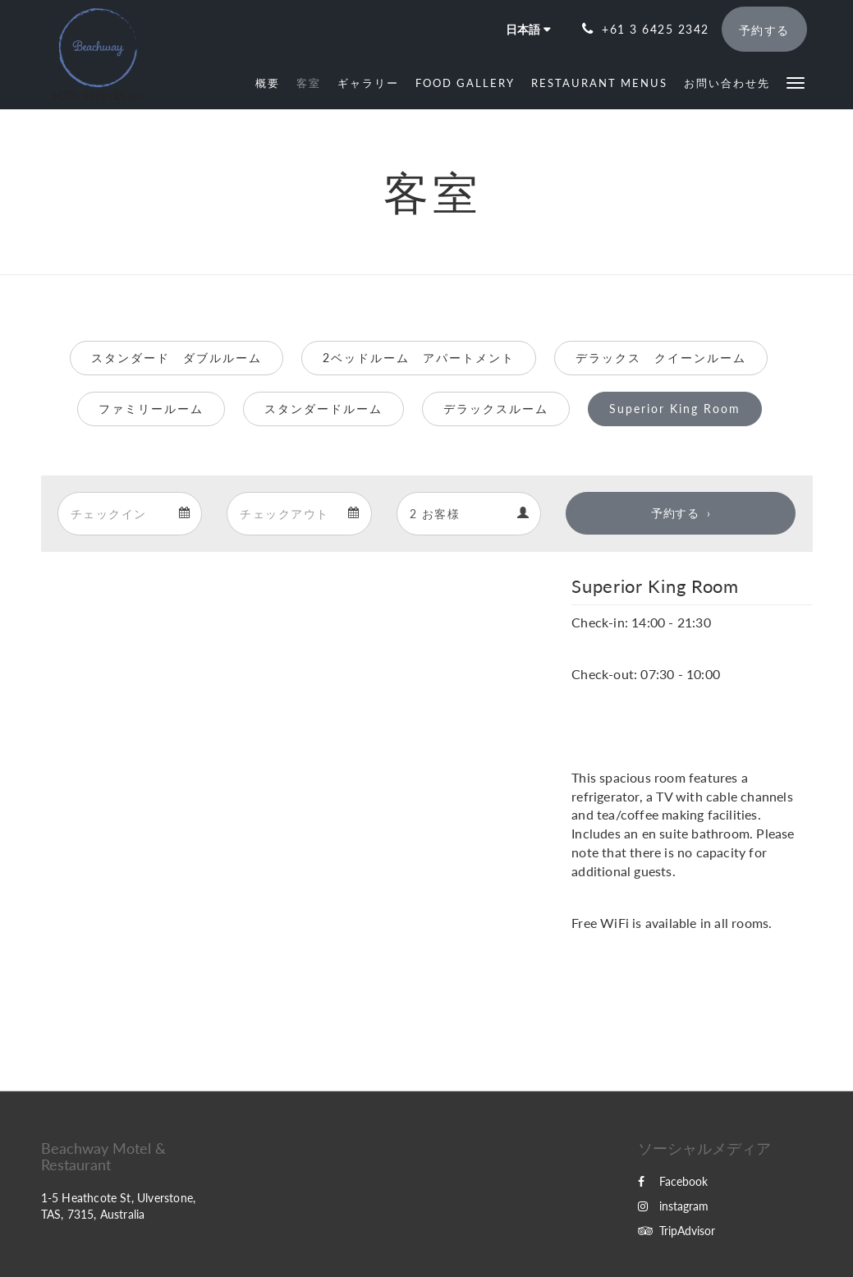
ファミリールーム (151, 409)
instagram (673, 1206)
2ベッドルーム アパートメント (419, 358)
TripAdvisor (676, 1231)
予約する (675, 513)
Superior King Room (675, 409)
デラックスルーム (495, 409)
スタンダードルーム (323, 409)
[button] (795, 82)
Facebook (673, 1181)
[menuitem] (267, 83)
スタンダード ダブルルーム (176, 358)
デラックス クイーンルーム (661, 358)
